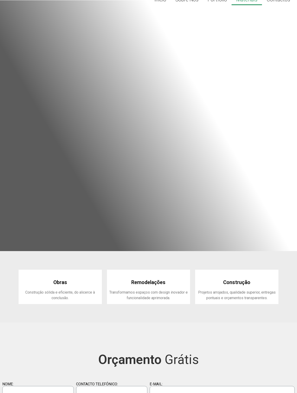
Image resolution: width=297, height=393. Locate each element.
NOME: (7, 384)
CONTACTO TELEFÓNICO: (97, 384)
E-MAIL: (156, 384)
